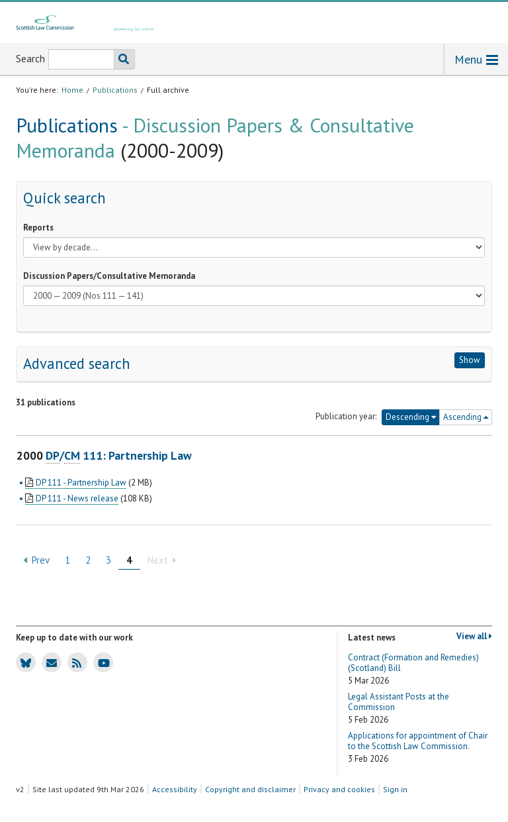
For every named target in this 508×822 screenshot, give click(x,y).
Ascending (465, 417)
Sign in (395, 789)
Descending (411, 417)
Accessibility (174, 789)
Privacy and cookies (339, 789)
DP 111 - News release (77, 498)
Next (162, 560)
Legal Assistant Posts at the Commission (398, 708)
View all (474, 636)
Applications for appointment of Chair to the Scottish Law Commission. (417, 747)
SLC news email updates (49, 661)
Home (72, 90)
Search (30, 58)
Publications (115, 90)
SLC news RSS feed (74, 661)
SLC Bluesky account (23, 661)
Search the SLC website (121, 59)
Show (469, 360)
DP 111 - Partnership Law (81, 482)
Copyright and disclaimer (250, 789)
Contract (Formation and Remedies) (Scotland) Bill (413, 669)
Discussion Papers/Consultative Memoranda (109, 276)
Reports (38, 227)
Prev (37, 560)
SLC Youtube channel (101, 661)
